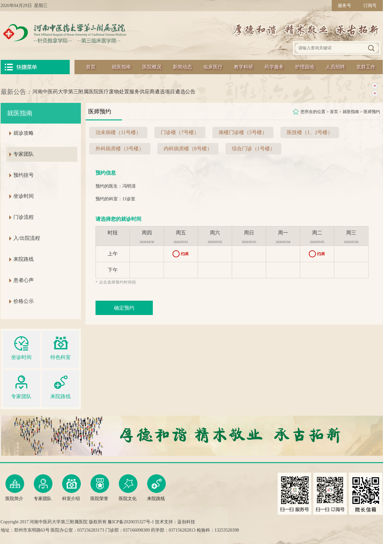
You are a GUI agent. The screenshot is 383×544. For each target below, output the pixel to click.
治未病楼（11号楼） (118, 132)
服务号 (344, 5)
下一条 (374, 93)
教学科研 (243, 66)
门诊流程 (23, 217)
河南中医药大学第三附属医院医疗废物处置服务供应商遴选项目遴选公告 (113, 91)
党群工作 (365, 66)
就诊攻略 (23, 133)
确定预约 (124, 308)
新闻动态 (182, 66)
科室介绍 (71, 487)
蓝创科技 (186, 521)
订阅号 (370, 5)
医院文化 (128, 487)
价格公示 (23, 301)
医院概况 (151, 66)
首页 (91, 66)
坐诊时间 (23, 196)
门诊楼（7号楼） (180, 132)
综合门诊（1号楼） (253, 148)
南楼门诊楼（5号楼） (243, 132)
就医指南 (121, 66)
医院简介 (14, 487)
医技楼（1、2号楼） (310, 132)
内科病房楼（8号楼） (188, 148)
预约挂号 (23, 175)
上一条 (374, 85)
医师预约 (372, 111)
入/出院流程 (26, 238)
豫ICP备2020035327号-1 (131, 521)
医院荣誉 (99, 487)
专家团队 (23, 154)
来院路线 (23, 259)
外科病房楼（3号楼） (120, 148)
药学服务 (274, 66)
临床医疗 (213, 66)
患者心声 (23, 280)
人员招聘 (335, 66)
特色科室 (60, 347)
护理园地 (304, 66)
